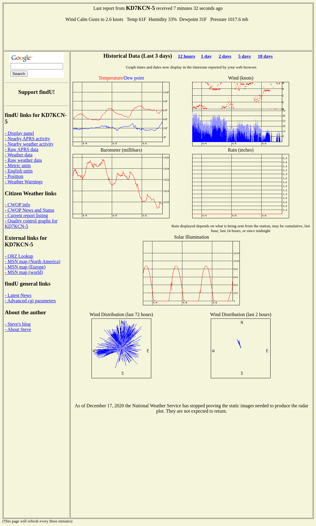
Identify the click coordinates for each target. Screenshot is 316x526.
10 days (265, 56)
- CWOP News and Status (29, 210)
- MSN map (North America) (32, 261)
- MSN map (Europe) (25, 266)
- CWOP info (17, 204)
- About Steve (18, 329)
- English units (19, 170)
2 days (225, 56)
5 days (244, 56)
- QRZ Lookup (19, 256)
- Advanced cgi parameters (30, 300)
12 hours (186, 56)
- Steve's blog (17, 324)
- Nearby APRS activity (27, 138)
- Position (14, 176)
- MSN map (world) (24, 272)
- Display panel (19, 133)
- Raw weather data (23, 160)
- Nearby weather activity (29, 144)
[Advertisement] (158, 35)
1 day (206, 56)
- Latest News (18, 295)
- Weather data (19, 154)
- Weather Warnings (24, 181)
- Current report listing (26, 215)
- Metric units (18, 165)
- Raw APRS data (21, 149)
